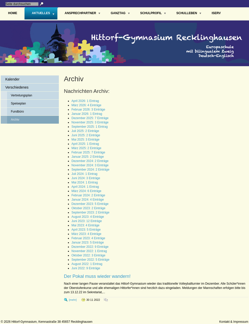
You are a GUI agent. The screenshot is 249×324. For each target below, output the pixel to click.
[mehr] (73, 299)
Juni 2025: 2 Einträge (85, 135)
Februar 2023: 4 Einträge (88, 238)
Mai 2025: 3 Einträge (85, 139)
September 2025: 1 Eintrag (89, 126)
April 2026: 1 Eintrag (85, 101)
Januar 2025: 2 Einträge (87, 156)
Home (12, 13)
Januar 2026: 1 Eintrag (86, 114)
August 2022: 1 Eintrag (86, 264)
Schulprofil (151, 13)
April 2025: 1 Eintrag (85, 144)
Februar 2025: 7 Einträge (88, 152)
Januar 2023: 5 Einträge (87, 242)
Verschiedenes (17, 87)
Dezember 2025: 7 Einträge (90, 118)
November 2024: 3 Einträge (90, 165)
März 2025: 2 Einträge (86, 148)
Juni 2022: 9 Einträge (85, 268)
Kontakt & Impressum (233, 321)
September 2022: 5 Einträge (90, 259)
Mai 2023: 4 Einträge (85, 225)
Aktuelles (41, 13)
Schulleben (186, 13)
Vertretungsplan (21, 95)
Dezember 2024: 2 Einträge (90, 161)
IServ (216, 13)
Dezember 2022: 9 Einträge (90, 247)
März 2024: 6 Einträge (86, 191)
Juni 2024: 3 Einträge (85, 178)
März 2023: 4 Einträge (86, 234)
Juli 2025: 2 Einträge (85, 131)
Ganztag (118, 13)
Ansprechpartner (80, 13)
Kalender (12, 79)
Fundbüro (17, 111)
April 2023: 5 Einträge (86, 229)
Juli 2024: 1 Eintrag (84, 174)
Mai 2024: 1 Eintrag (84, 182)
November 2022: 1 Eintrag (89, 251)
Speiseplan (18, 103)
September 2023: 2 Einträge (90, 212)
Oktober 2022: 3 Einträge (88, 255)
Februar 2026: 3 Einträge (88, 109)
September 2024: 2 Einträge (90, 169)
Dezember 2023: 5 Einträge (90, 204)
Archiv (15, 119)
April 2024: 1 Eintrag (85, 186)
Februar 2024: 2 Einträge (88, 195)
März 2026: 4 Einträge (86, 105)
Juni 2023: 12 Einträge (86, 221)
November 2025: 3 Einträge (90, 122)
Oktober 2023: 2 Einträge (88, 208)
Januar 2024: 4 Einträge (87, 199)
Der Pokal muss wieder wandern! (97, 276)
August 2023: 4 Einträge (87, 217)
